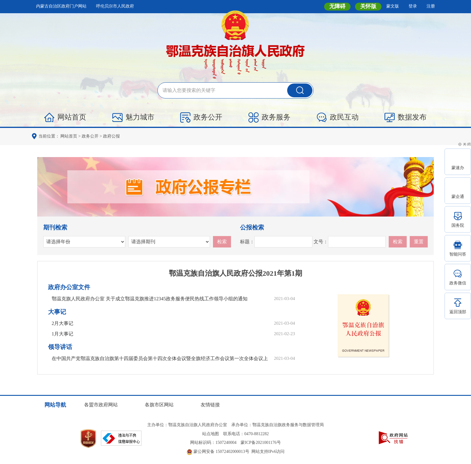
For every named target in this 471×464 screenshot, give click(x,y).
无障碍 (337, 6)
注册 (431, 6)
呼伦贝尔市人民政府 (115, 6)
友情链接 (210, 404)
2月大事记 (62, 323)
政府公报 (111, 136)
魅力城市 (133, 117)
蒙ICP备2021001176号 (261, 442)
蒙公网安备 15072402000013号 (218, 451)
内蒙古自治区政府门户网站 (61, 6)
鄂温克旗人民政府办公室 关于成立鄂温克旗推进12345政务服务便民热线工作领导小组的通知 (150, 298)
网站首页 (65, 117)
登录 (413, 6)
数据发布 (405, 117)
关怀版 (368, 6)
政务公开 (201, 117)
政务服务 (269, 117)
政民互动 (338, 117)
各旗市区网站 (159, 404)
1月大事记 (62, 333)
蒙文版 (392, 6)
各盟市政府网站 (101, 404)
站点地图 (210, 434)
